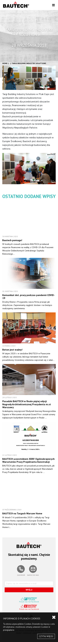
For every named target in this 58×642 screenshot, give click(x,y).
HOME (5, 63)
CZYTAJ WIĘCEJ (46, 636)
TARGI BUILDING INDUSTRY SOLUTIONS (29, 63)
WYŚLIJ (29, 589)
